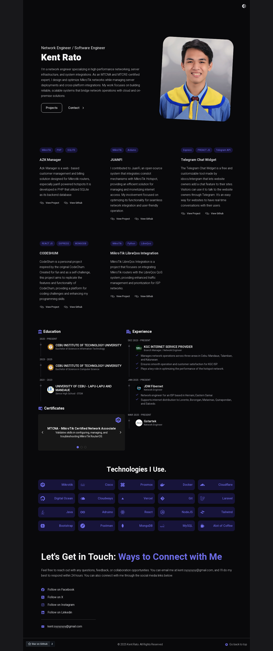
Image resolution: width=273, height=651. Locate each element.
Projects (51, 108)
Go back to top (236, 644)
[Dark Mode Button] (244, 6)
